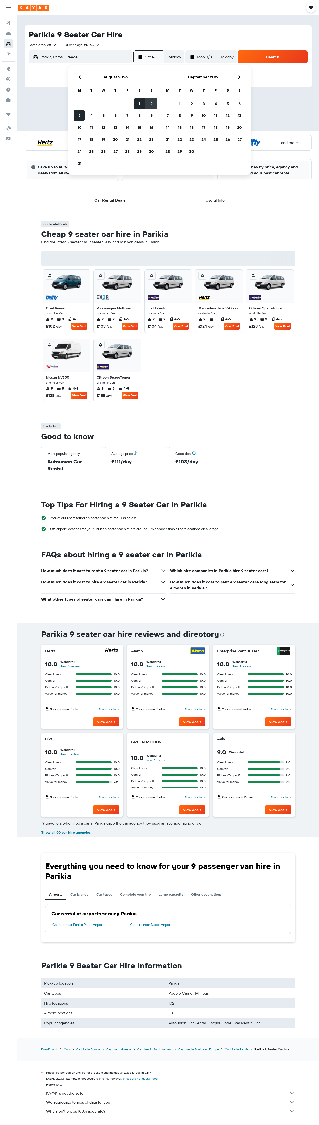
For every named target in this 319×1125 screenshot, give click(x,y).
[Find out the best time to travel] (8, 90)
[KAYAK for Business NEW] (8, 100)
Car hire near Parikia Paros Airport (78, 924)
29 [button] (139, 151)
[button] (8, 7)
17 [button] (79, 139)
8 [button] (139, 115)
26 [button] (103, 151)
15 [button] (139, 127)
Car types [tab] (104, 894)
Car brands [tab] (79, 894)
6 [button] (115, 115)
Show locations (109, 709)
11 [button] (91, 127)
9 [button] (151, 115)
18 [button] (91, 139)
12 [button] (103, 127)
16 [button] (151, 127)
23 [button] (151, 139)
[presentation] (222, 634)
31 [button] (79, 163)
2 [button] (151, 103)
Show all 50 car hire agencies (66, 832)
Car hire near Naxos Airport (151, 924)
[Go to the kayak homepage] (33, 8)
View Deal (79, 326)
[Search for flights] (8, 23)
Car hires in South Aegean (154, 1049)
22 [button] (139, 139)
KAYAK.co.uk (49, 1049)
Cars (67, 1049)
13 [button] (115, 127)
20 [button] (115, 139)
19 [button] (103, 139)
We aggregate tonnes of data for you (170, 1102)
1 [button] (139, 103)
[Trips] (8, 114)
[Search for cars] (8, 44)
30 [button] (151, 151)
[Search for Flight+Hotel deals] (8, 54)
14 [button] (127, 127)
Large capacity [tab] (171, 894)
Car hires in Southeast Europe (198, 1049)
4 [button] (91, 115)
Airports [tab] (55, 894)
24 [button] (79, 151)
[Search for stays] (8, 33)
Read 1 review (155, 666)
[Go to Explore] (8, 69)
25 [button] (91, 151)
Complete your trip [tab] (135, 894)
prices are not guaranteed (140, 1078)
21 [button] (127, 139)
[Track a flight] (8, 79)
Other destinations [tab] (206, 894)
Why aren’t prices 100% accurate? (170, 1111)
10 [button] (80, 127)
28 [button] (127, 151)
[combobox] (43, 44)
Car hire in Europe (88, 1049)
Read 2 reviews (70, 666)
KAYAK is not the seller (170, 1093)
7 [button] (127, 115)
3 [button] (80, 115)
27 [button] (115, 151)
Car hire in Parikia (236, 1049)
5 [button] (103, 115)
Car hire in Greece (118, 1049)
